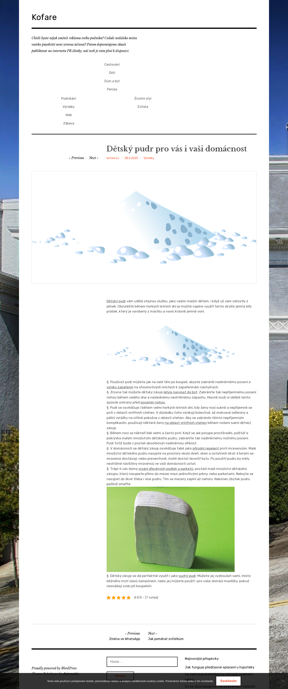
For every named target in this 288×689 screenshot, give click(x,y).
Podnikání (142, 64)
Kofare (46, 16)
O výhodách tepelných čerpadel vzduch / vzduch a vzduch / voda (217, 662)
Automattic (71, 635)
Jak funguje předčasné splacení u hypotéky (219, 629)
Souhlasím (228, 681)
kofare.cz (113, 119)
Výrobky (143, 70)
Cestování (68, 64)
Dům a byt (68, 77)
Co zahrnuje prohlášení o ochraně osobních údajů (219, 638)
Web (143, 77)
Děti (69, 70)
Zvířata (217, 70)
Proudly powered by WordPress (54, 630)
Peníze (69, 84)
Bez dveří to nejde (199, 672)
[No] (283, 681)
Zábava (142, 84)
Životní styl (217, 64)
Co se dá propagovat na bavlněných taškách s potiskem (220, 650)
